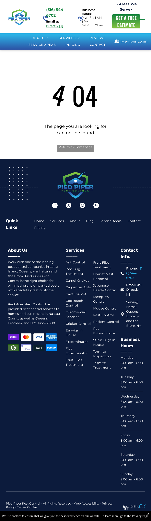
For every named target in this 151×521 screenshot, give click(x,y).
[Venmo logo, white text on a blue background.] (51, 347)
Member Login (134, 41)
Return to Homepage (76, 147)
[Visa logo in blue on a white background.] (38, 337)
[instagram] (82, 206)
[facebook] (55, 206)
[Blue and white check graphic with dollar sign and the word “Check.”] (26, 347)
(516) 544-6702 (134, 273)
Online (134, 506)
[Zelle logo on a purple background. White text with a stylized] (13, 337)
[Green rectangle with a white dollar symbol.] (13, 347)
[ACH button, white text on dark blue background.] (38, 347)
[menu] (142, 20)
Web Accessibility (86, 503)
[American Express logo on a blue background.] (51, 337)
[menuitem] (41, 38)
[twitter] (68, 206)
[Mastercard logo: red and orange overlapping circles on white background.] (26, 337)
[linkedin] (96, 206)
